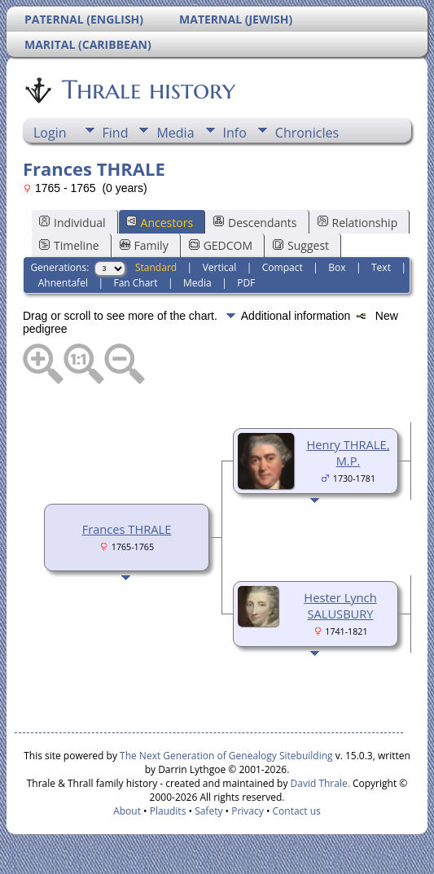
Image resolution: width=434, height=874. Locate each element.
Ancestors (159, 222)
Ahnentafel (63, 283)
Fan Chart (135, 283)
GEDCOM (220, 245)
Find (116, 133)
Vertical (220, 267)
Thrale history (147, 89)
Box (336, 267)
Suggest (301, 245)
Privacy (247, 811)
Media (175, 133)
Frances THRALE (127, 529)
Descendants (254, 222)
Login (50, 133)
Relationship (358, 222)
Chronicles (307, 133)
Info (235, 133)
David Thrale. (318, 783)
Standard (156, 267)
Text (381, 267)
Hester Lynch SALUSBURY (340, 605)
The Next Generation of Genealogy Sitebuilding (226, 756)
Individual (72, 222)
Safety (208, 811)
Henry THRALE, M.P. (348, 452)
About (127, 811)
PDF (246, 283)
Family (144, 245)
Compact (282, 267)
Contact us (297, 811)
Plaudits (168, 811)
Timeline (69, 245)
